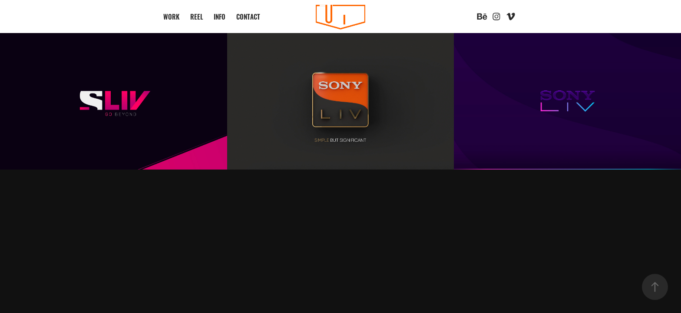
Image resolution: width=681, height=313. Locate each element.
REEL (196, 16)
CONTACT (248, 16)
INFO (219, 16)
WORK (171, 16)
